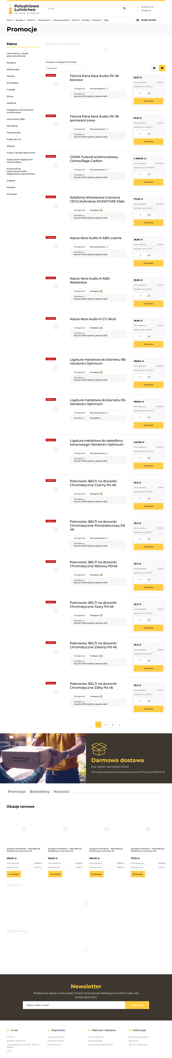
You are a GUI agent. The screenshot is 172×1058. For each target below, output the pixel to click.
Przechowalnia (54, 1044)
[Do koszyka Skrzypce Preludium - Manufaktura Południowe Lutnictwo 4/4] (138, 874)
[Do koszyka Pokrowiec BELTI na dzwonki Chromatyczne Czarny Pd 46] (148, 506)
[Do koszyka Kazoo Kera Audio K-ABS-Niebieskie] (148, 303)
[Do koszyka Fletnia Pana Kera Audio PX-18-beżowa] (148, 101)
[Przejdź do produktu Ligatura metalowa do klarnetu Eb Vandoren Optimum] (56, 414)
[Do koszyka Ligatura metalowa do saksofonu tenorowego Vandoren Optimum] (148, 466)
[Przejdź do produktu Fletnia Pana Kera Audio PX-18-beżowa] (56, 90)
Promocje (12, 194)
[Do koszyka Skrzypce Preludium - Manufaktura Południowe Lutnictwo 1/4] (55, 874)
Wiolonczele (13, 69)
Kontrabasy (12, 83)
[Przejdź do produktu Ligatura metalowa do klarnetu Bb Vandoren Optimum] (56, 374)
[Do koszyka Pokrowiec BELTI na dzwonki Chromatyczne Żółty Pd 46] (148, 709)
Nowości (11, 187)
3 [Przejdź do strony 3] (112, 725)
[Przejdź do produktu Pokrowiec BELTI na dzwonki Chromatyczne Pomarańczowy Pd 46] (56, 536)
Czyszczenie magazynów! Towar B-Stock (20, 160)
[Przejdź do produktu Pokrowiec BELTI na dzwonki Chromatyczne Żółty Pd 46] (56, 698)
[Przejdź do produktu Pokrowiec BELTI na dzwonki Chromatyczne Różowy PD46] (56, 576)
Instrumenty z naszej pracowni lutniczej (17, 54)
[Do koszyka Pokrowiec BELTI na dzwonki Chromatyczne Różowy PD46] (148, 587)
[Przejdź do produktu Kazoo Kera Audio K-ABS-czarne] (56, 252)
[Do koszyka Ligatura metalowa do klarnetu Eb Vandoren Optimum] (148, 425)
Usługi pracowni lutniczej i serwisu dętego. (23, 1045)
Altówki (10, 76)
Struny (10, 96)
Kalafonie (11, 103)
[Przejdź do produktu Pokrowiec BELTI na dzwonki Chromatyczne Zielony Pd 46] (56, 657)
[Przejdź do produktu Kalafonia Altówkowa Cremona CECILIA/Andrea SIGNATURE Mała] (56, 212)
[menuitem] (10, 19)
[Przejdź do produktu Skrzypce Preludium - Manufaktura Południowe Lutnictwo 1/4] (65, 833)
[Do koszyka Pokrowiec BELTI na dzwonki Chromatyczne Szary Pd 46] (148, 628)
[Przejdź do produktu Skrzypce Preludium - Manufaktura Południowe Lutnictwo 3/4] (24, 833)
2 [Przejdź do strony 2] (105, 725)
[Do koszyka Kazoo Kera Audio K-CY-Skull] (148, 344)
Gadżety (11, 180)
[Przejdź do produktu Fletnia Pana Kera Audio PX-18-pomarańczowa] (56, 131)
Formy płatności (95, 1037)
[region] (23, 235)
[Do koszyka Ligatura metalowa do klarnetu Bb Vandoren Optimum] (148, 385)
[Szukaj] (124, 9)
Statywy (11, 146)
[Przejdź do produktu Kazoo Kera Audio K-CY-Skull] (56, 333)
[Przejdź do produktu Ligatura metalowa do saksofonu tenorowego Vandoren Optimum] (56, 455)
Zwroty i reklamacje (138, 1044)
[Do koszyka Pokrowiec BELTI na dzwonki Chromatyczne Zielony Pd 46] (148, 668)
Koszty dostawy (95, 1041)
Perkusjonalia (14, 132)
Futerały (11, 89)
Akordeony (12, 126)
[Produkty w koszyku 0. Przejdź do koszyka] (148, 19)
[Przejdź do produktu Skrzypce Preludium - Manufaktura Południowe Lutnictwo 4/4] (148, 833)
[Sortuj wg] (65, 68)
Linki (9, 1051)
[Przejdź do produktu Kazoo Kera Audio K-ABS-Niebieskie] (56, 293)
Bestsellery (40, 791)
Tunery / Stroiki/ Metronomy (21, 152)
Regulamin (134, 1041)
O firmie (11, 1037)
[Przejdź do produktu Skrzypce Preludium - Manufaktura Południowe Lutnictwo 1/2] (106, 833)
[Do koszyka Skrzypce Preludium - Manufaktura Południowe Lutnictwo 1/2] (96, 874)
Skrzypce (11, 62)
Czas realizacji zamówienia (100, 1044)
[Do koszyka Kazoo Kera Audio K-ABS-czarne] (148, 263)
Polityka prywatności (138, 1037)
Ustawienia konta (55, 1041)
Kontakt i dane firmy (16, 1041)
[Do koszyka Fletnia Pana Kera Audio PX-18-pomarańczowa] (148, 141)
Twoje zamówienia (56, 1037)
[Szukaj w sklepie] (83, 8)
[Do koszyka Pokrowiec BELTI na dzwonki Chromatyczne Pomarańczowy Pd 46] (148, 547)
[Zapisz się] (137, 1005)
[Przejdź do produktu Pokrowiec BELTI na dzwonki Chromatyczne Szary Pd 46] (56, 617)
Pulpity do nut (14, 139)
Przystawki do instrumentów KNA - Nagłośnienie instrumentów (21, 171)
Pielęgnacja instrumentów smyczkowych (20, 111)
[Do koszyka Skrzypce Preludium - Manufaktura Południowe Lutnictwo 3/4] (14, 874)
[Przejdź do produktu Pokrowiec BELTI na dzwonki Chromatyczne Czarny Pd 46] (56, 495)
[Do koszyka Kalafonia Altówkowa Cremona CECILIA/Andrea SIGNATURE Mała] (148, 222)
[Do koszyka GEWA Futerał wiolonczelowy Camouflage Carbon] (148, 182)
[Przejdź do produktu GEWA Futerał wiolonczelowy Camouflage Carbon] (56, 171)
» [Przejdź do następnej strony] (119, 725)
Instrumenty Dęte (16, 119)
